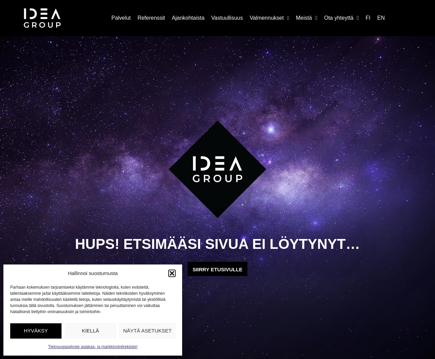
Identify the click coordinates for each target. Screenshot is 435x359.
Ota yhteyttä (341, 18)
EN (381, 18)
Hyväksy (36, 331)
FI (368, 18)
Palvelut (121, 18)
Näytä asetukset (147, 331)
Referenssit (151, 18)
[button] (172, 273)
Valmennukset (269, 18)
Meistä (306, 18)
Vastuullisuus (227, 18)
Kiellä (90, 331)
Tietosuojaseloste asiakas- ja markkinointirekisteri (93, 346)
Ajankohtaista (188, 18)
